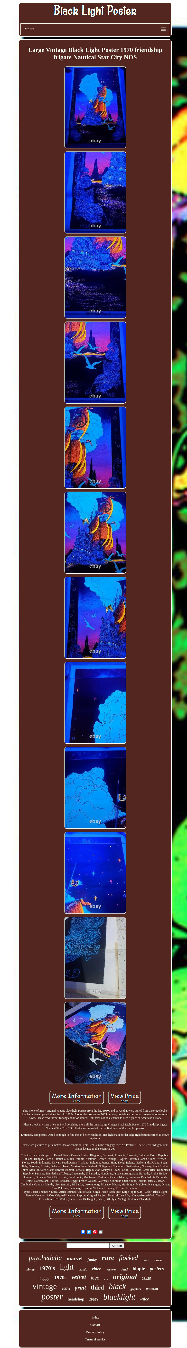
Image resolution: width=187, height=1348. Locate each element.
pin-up (31, 1269)
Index (95, 1317)
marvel (74, 1258)
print (80, 1288)
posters (157, 1268)
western (111, 1269)
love (95, 1277)
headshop (76, 1299)
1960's (93, 1299)
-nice (144, 1299)
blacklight (119, 1297)
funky (92, 1259)
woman (152, 1289)
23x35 (146, 1278)
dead (124, 1269)
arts (106, 1279)
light (67, 1267)
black (117, 1286)
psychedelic (45, 1257)
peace (146, 1260)
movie (158, 1260)
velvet (78, 1276)
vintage (44, 1286)
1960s (66, 1289)
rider (96, 1268)
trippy (44, 1278)
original (125, 1276)
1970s (60, 1277)
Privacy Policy (95, 1332)
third (97, 1287)
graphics (136, 1289)
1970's (47, 1268)
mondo (83, 1269)
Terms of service (95, 1339)
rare (108, 1257)
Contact (95, 1325)
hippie (138, 1268)
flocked (128, 1257)
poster (52, 1296)
